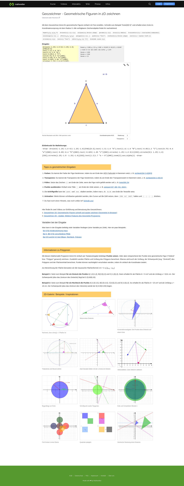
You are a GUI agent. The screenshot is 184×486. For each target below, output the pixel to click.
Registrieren (169, 3)
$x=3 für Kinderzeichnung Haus (55, 230)
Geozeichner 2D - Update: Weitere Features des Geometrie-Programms (72, 215)
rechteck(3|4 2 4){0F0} (143, 173)
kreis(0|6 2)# (124, 182)
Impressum (94, 475)
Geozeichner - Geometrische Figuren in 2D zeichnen (81, 14)
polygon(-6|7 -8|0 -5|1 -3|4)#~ (115, 186)
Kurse (53, 3)
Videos (64, 3)
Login (159, 3)
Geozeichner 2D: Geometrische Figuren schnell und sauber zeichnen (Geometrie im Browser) (80, 212)
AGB (70, 475)
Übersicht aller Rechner (51, 18)
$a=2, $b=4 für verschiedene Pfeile (56, 233)
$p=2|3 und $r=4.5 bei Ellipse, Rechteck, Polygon (62, 236)
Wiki (88, 3)
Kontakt (103, 475)
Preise (98, 3)
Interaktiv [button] (76, 3)
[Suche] (149, 3)
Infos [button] (108, 3)
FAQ (87, 475)
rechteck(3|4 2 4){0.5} (154, 177)
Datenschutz (79, 475)
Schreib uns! (88, 200)
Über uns (111, 475)
